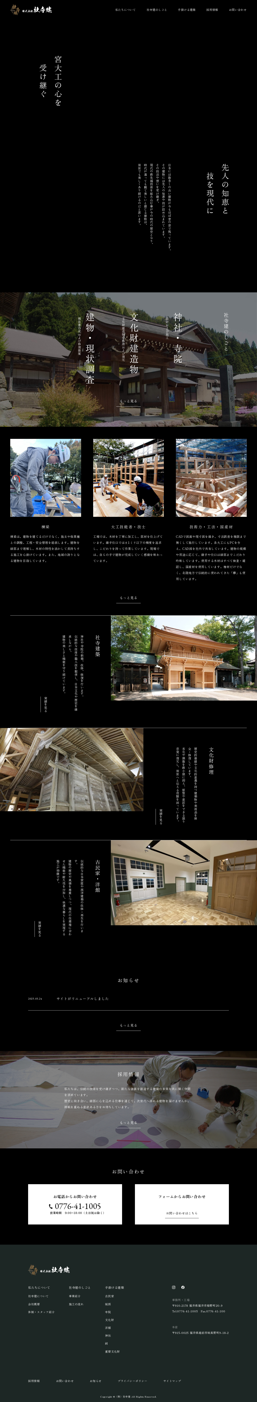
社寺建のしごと (157, 10)
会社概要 (34, 1304)
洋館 (108, 1328)
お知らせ (96, 1381)
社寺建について (38, 1296)
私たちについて (125, 10)
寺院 (108, 1312)
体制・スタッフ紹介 (41, 1312)
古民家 (109, 1296)
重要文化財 (112, 1351)
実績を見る (46, 704)
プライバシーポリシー (132, 1381)
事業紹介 (75, 1296)
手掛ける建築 (187, 10)
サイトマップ (172, 1381)
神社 (108, 1335)
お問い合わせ (238, 10)
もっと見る (129, 400)
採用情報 (212, 10)
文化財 (109, 1320)
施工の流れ (76, 1304)
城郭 (108, 1304)
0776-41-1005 (78, 1206)
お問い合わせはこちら (182, 1213)
